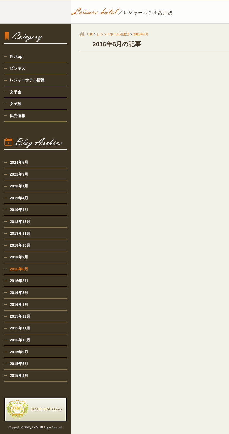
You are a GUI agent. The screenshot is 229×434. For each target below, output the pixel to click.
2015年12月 (20, 316)
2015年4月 (19, 375)
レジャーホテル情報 (27, 80)
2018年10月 (20, 245)
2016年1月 (19, 304)
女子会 (15, 92)
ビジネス (17, 68)
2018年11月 (20, 233)
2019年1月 (19, 210)
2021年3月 (19, 174)
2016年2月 (19, 292)
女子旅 (15, 104)
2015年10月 (20, 340)
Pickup (16, 56)
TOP (90, 34)
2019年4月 (19, 198)
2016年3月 (19, 281)
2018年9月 (19, 257)
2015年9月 (19, 352)
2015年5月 (19, 363)
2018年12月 (20, 221)
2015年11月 (20, 328)
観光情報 (17, 115)
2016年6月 (141, 34)
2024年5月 (19, 162)
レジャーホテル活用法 (113, 34)
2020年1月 (19, 186)
